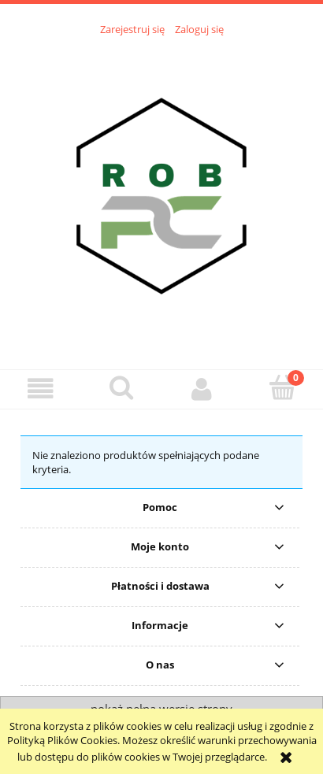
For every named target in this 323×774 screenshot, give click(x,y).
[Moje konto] (202, 388)
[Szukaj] (121, 387)
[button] (40, 388)
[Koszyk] (283, 387)
